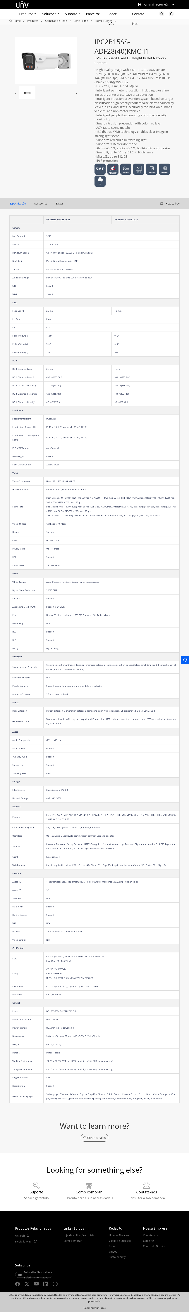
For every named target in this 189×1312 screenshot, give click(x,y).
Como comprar (72, 1242)
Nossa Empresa (155, 1230)
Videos (113, 1253)
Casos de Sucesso (120, 1242)
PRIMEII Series (103, 22)
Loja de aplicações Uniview (80, 1237)
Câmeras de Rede (56, 22)
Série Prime (81, 22)
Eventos (113, 1248)
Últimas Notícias (119, 1237)
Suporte (71, 14)
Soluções (49, 14)
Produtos (26, 14)
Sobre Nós (112, 15)
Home (17, 22)
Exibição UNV (23, 1243)
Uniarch (20, 1237)
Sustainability (117, 1259)
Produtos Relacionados (33, 1230)
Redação (115, 1230)
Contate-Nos (138, 15)
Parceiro (92, 14)
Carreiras (148, 1242)
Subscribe (22, 1267)
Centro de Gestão (153, 1248)
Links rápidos (73, 1230)
